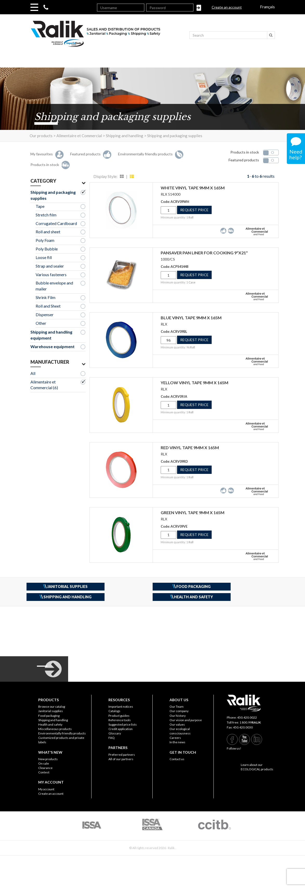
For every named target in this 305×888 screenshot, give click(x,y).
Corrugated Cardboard (56, 223)
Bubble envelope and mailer (54, 285)
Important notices (120, 706)
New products (48, 759)
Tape (40, 206)
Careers (175, 738)
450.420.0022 (247, 717)
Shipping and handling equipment (51, 334)
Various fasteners (51, 274)
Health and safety (50, 724)
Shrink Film (45, 297)
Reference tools (119, 720)
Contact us (177, 759)
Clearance (45, 768)
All (32, 373)
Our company (179, 711)
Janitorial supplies (50, 711)
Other (41, 323)
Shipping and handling (53, 720)
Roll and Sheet (48, 305)
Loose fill (44, 257)
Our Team (177, 706)
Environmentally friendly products (62, 733)
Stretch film (46, 214)
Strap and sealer (50, 265)
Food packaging (49, 716)
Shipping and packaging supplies (53, 195)
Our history (178, 716)
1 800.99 (250, 722)
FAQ (111, 738)
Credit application (120, 729)
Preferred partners (121, 755)
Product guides (118, 716)
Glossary (114, 733)
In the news (177, 742)
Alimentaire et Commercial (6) (44, 384)
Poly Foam (45, 240)
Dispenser (45, 314)
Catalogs (114, 711)
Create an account (227, 7)
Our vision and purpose (186, 720)
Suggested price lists (122, 724)
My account (46, 789)
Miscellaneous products (55, 729)
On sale (43, 763)
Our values (177, 724)
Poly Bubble (47, 248)
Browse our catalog (51, 706)
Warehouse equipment (52, 346)
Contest (43, 772)
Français (267, 6)
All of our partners (120, 759)
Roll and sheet (48, 231)
